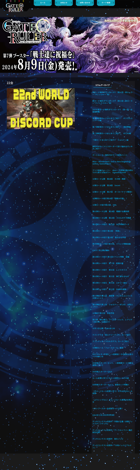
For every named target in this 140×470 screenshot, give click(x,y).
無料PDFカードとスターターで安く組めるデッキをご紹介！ (112, 147)
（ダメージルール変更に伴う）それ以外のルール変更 (112, 392)
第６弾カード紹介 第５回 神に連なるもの (110, 276)
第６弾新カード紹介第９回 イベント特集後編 (111, 243)
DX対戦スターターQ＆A (102, 371)
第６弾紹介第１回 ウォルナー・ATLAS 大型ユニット (112, 305)
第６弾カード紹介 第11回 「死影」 (106, 230)
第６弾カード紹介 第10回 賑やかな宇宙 (109, 237)
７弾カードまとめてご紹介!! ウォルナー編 (110, 140)
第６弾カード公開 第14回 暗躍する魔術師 (110, 211)
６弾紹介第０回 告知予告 (103, 313)
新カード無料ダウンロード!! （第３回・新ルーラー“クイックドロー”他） (112, 101)
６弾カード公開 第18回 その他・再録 (108, 178)
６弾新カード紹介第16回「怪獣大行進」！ (109, 198)
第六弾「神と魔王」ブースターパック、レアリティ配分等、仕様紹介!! (112, 320)
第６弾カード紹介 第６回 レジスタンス (109, 269)
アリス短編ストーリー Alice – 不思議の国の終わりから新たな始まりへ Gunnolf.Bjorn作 (112, 171)
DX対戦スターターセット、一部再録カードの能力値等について (112, 364)
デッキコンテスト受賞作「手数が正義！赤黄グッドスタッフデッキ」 (112, 422)
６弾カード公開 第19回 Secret (106, 185)
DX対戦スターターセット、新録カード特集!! (110, 384)
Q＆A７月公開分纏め (100, 250)
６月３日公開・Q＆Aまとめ (103, 328)
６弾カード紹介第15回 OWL (104, 204)
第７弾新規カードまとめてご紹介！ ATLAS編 (111, 133)
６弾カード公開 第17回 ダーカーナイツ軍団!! (112, 191)
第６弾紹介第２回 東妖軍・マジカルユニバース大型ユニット (112, 296)
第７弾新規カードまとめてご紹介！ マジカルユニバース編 (112, 119)
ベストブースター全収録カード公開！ (107, 408)
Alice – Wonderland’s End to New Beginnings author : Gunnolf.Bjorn (112, 162)
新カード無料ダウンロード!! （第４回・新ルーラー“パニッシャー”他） (112, 93)
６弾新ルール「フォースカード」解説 (107, 347)
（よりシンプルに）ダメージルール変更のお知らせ (112, 400)
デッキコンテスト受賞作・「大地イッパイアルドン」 (112, 446)
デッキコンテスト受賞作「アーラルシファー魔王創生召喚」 (112, 431)
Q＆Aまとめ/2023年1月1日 (103, 415)
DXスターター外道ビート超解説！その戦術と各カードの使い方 (112, 355)
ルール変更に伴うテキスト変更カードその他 (110, 378)
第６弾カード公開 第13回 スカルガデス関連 (111, 217)
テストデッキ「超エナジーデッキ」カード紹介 (111, 334)
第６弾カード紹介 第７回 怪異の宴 (107, 263)
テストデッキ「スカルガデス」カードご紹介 (110, 341)
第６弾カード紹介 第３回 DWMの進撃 (109, 289)
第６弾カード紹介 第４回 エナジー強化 (109, 282)
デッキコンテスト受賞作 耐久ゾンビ (108, 438)
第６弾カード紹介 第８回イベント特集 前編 (110, 256)
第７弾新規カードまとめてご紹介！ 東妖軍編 (111, 126)
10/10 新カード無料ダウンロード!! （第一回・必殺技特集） (112, 110)
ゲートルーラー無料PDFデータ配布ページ (109, 155)
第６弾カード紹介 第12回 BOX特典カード (110, 224)
